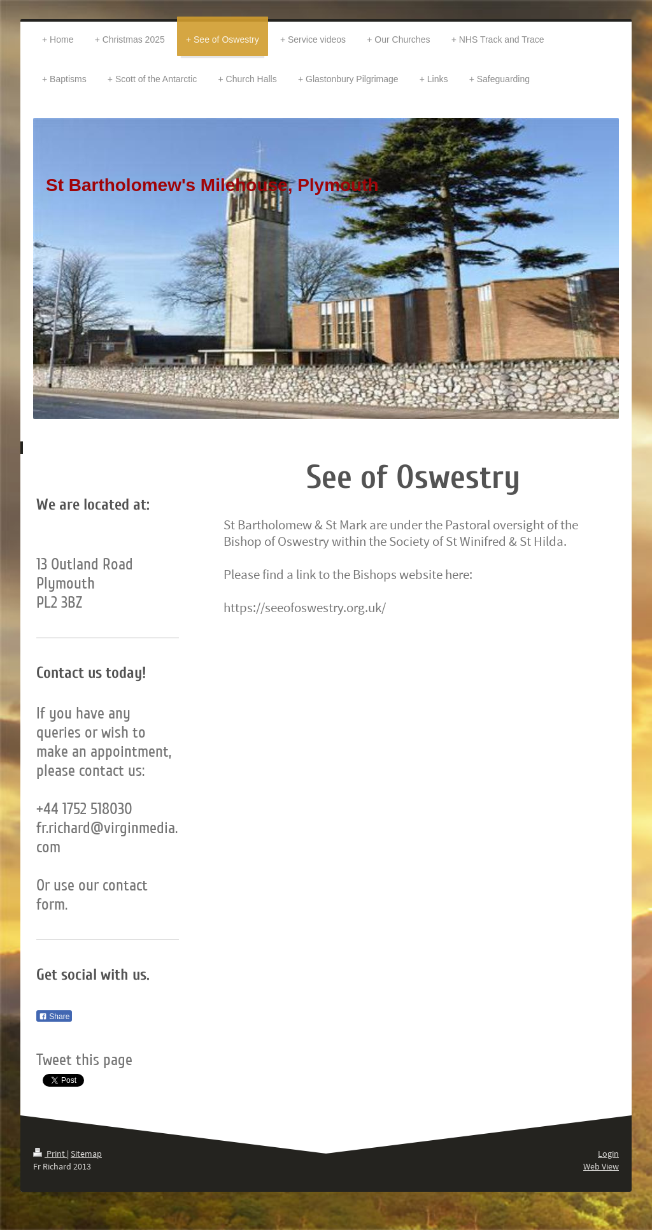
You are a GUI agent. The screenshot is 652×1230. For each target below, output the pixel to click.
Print (50, 1153)
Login (608, 1153)
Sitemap (86, 1153)
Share (54, 1016)
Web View (601, 1166)
